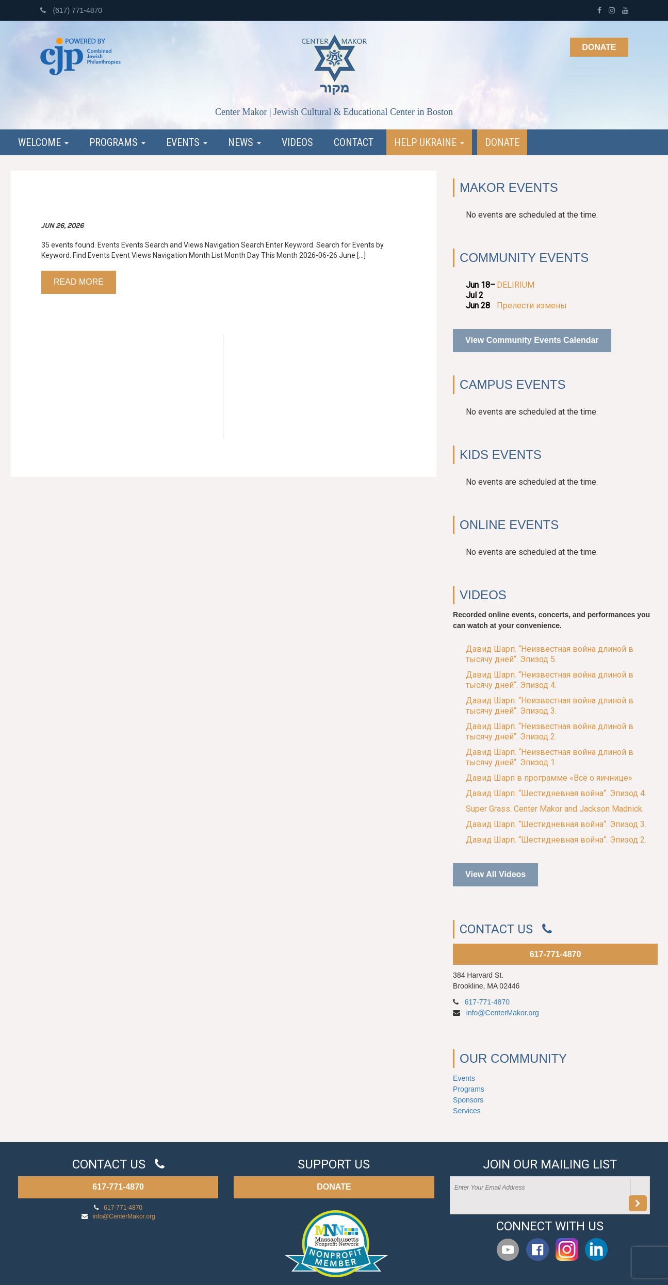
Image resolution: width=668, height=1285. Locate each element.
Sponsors (468, 1100)
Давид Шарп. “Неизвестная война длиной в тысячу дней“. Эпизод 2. (549, 731)
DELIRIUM (515, 285)
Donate (599, 47)
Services (467, 1111)
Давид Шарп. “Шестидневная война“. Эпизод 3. (556, 824)
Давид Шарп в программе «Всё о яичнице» (549, 778)
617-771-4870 (555, 954)
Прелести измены (532, 305)
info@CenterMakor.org (502, 1013)
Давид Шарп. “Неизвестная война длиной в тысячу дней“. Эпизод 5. (549, 654)
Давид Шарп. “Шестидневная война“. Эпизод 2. (556, 840)
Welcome (43, 142)
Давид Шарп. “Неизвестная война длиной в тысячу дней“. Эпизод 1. (549, 757)
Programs (117, 142)
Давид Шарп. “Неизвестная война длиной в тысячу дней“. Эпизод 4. (549, 680)
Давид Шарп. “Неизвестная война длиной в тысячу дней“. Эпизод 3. (549, 706)
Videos (297, 142)
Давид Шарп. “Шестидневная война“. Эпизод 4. (556, 793)
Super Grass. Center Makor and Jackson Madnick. (555, 809)
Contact (353, 142)
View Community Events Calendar (531, 340)
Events (186, 142)
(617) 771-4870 (71, 10)
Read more (79, 281)
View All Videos (495, 874)
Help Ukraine (429, 142)
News (244, 142)
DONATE (334, 1186)
